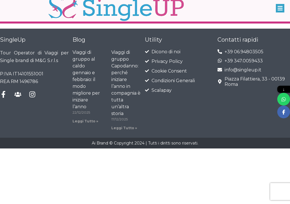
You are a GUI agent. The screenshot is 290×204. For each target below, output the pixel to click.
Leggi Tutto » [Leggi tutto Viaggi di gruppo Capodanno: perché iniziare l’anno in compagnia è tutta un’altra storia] (124, 128)
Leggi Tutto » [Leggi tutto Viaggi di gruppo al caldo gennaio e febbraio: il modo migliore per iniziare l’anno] (85, 121)
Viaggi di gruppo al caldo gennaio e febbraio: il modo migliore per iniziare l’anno (86, 79)
